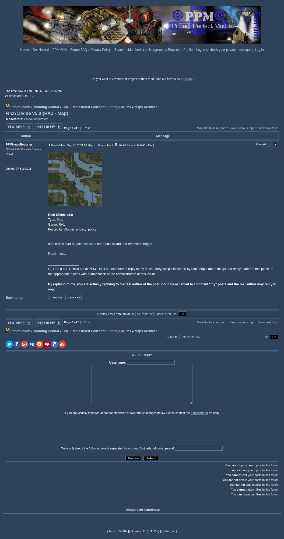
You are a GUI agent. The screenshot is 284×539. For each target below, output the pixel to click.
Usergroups (156, 50)
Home (25, 50)
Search (119, 50)
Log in (259, 50)
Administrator (199, 412)
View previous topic (242, 128)
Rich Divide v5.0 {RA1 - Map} (37, 113)
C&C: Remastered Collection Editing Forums (96, 107)
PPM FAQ (60, 50)
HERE (187, 79)
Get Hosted (41, 50)
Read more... (57, 254)
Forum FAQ (79, 50)
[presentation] (47, 430)
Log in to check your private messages (224, 50)
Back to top (14, 298)
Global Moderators (36, 118)
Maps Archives (146, 107)
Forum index (20, 107)
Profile (189, 50)
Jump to (172, 337)
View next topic (268, 128)
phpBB (140, 509)
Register (174, 50)
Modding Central (46, 107)
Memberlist (136, 50)
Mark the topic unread (211, 128)
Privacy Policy (101, 50)
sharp (134, 448)
